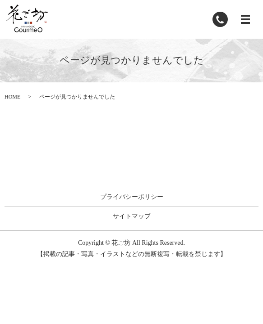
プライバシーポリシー (131, 197)
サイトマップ (132, 216)
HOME (12, 97)
